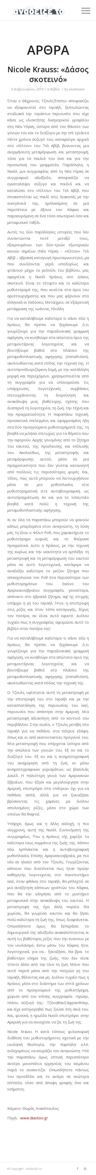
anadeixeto (77, 89)
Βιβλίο (55, 89)
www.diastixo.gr (34, 1117)
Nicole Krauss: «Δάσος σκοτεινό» (48, 74)
